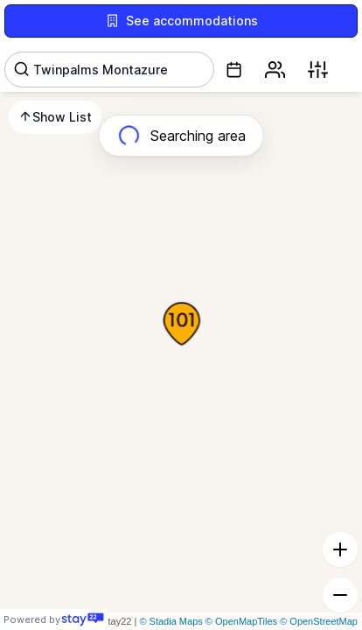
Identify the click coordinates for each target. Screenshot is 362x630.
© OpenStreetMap (319, 621)
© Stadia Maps (170, 621)
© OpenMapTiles (241, 621)
